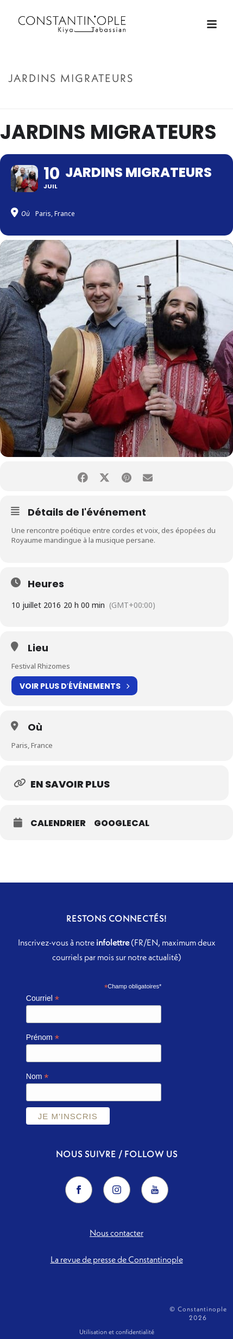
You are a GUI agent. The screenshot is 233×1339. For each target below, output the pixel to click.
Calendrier (58, 823)
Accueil (82, 101)
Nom (37, 1076)
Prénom (42, 1037)
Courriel (42, 998)
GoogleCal (121, 823)
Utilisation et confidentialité (116, 1332)
